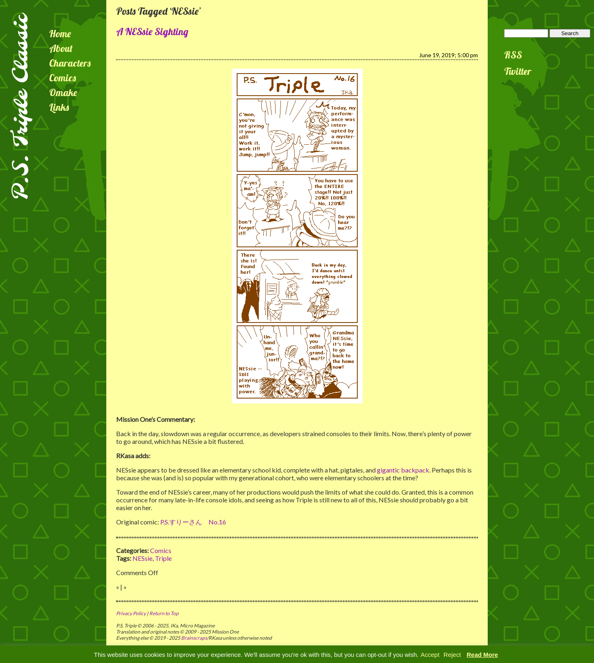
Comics (62, 78)
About (61, 48)
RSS (513, 55)
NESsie (142, 558)
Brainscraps (194, 638)
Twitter (517, 71)
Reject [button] (452, 654)
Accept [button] (430, 654)
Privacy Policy (131, 613)
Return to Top (164, 613)
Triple (163, 558)
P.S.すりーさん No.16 (193, 522)
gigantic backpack (403, 470)
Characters (70, 63)
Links (59, 107)
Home (60, 33)
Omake (63, 92)
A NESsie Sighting (152, 31)
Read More (482, 654)
